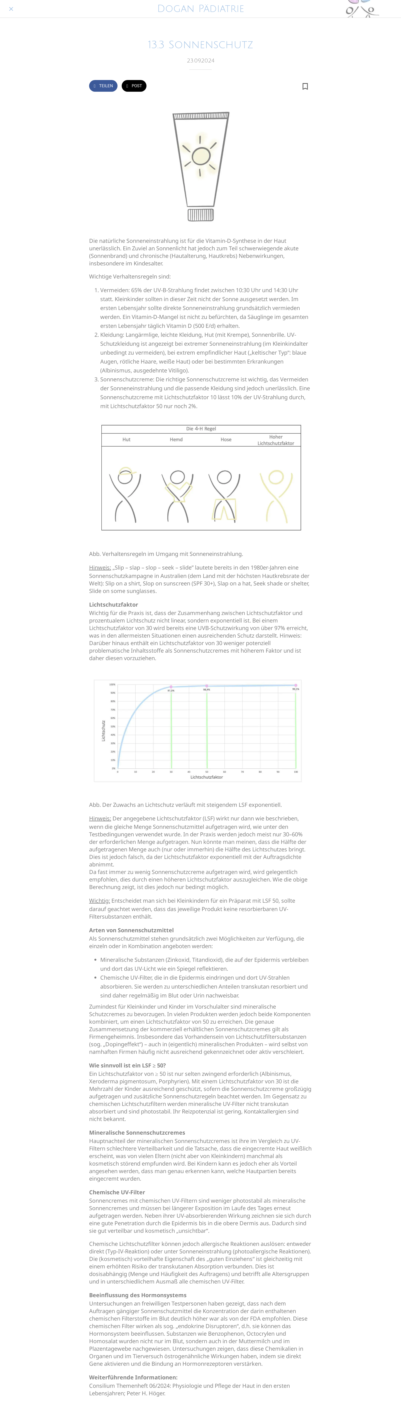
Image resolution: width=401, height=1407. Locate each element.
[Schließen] (11, 9)
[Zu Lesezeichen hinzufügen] (305, 86)
